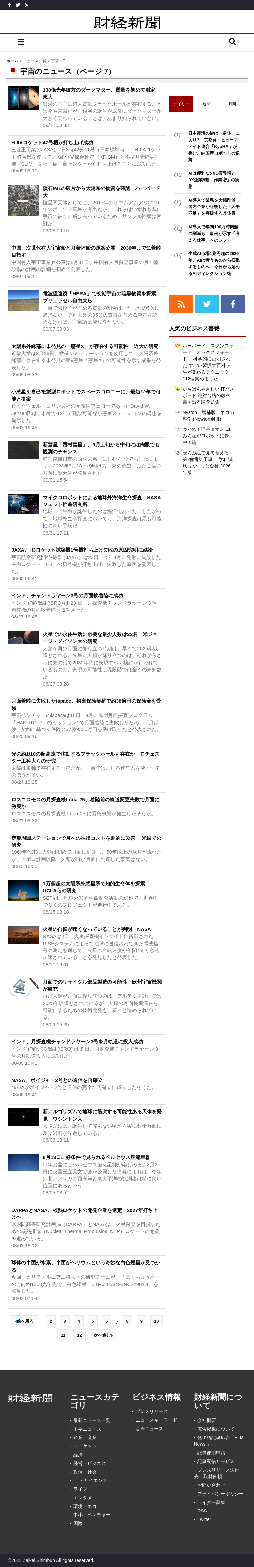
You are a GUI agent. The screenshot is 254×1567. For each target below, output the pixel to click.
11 (63, 1335)
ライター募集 (211, 1502)
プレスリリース (152, 1411)
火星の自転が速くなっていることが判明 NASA (97, 929)
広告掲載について (215, 1429)
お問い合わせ (211, 1485)
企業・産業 (85, 1437)
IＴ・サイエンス (90, 1480)
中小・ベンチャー (91, 1514)
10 (156, 1321)
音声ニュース (149, 1428)
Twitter (204, 1519)
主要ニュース (87, 1429)
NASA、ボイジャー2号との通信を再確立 (57, 1080)
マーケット (85, 1446)
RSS (202, 1510)
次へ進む (103, 1335)
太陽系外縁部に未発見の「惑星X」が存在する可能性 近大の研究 (84, 346)
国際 (78, 1523)
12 (79, 1335)
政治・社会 (85, 1471)
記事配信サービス (215, 1461)
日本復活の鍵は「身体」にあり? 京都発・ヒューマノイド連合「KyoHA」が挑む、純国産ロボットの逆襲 (214, 146)
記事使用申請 (211, 1452)
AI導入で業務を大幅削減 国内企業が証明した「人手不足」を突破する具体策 (214, 207)
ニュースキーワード (156, 1420)
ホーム (12, 61)
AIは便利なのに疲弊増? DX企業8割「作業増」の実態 (213, 180)
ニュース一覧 (35, 61)
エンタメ (82, 1497)
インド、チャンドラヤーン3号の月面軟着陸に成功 (67, 595)
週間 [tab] (207, 104)
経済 (78, 1454)
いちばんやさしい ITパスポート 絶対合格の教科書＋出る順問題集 (208, 395)
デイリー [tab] (181, 104)
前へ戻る (24, 1321)
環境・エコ (85, 1506)
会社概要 (206, 1420)
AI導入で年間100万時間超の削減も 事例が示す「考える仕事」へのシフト (214, 233)
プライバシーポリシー (220, 1493)
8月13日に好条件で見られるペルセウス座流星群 (96, 1157)
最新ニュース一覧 (91, 1420)
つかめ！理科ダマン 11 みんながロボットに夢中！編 (207, 436)
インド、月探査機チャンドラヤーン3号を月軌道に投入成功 (77, 1041)
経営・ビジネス (89, 1463)
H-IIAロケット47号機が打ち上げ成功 (52, 142)
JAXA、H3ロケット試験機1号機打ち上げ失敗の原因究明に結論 (82, 550)
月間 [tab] (232, 104)
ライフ (80, 1489)
